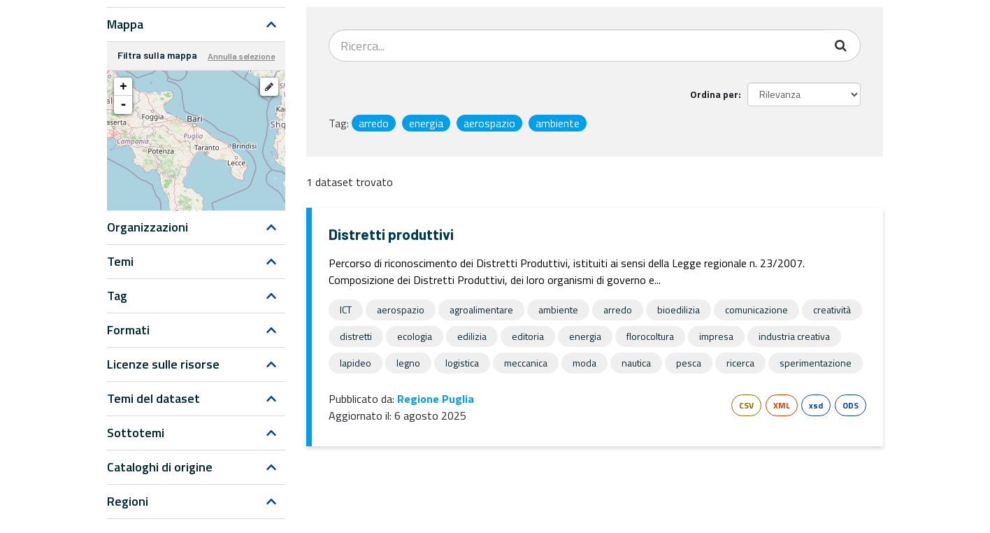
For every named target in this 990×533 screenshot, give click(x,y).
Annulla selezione (241, 56)
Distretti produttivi (391, 234)
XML (781, 405)
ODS (850, 405)
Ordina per (714, 94)
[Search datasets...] (576, 45)
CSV (746, 405)
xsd (816, 405)
